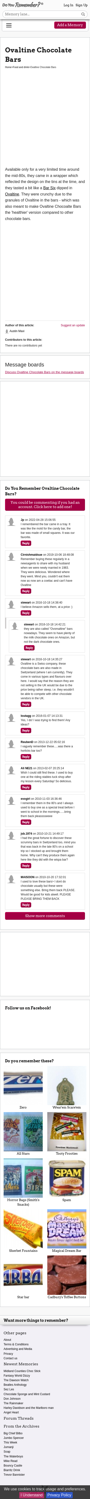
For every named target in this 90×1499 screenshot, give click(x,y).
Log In (68, 5)
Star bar (23, 1277)
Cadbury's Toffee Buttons (67, 1277)
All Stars (23, 1133)
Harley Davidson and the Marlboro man (29, 1408)
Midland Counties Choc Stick (22, 1371)
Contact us (10, 1358)
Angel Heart (11, 1412)
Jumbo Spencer (14, 1438)
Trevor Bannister (14, 1474)
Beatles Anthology (15, 1384)
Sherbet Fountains (23, 1231)
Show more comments (45, 916)
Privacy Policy (60, 1495)
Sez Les (9, 1389)
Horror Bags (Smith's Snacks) (23, 1182)
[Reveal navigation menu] (9, 25)
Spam (67, 1180)
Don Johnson (12, 1398)
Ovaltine (12, 194)
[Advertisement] (45, 121)
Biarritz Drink (12, 1470)
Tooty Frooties (67, 1133)
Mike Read (10, 1461)
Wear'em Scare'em (67, 1087)
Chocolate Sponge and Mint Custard (27, 1394)
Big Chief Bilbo (13, 1433)
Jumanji (8, 1447)
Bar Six (49, 188)
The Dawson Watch (16, 1380)
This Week (10, 1442)
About (7, 1340)
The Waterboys (13, 1456)
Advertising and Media (18, 1349)
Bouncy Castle (13, 1465)
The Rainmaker (13, 1403)
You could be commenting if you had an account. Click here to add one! (45, 504)
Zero (23, 1087)
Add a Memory (70, 25)
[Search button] (83, 14)
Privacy (8, 1353)
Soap (7, 1451)
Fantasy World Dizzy (17, 1375)
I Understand (32, 1495)
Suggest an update (73, 325)
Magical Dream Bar (67, 1231)
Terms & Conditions (16, 1344)
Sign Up (82, 5)
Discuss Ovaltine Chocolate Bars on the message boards (44, 372)
